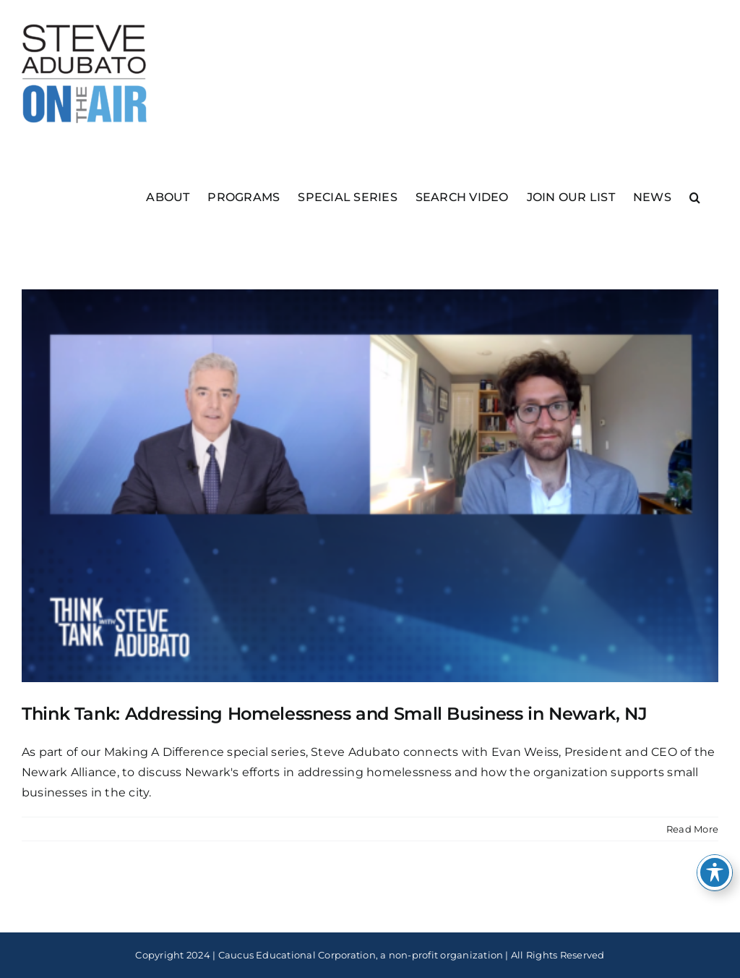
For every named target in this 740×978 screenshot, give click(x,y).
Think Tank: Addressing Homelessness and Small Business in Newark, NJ (335, 713)
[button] (694, 196)
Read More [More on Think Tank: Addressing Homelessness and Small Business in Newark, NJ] (692, 829)
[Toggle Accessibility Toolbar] (714, 872)
